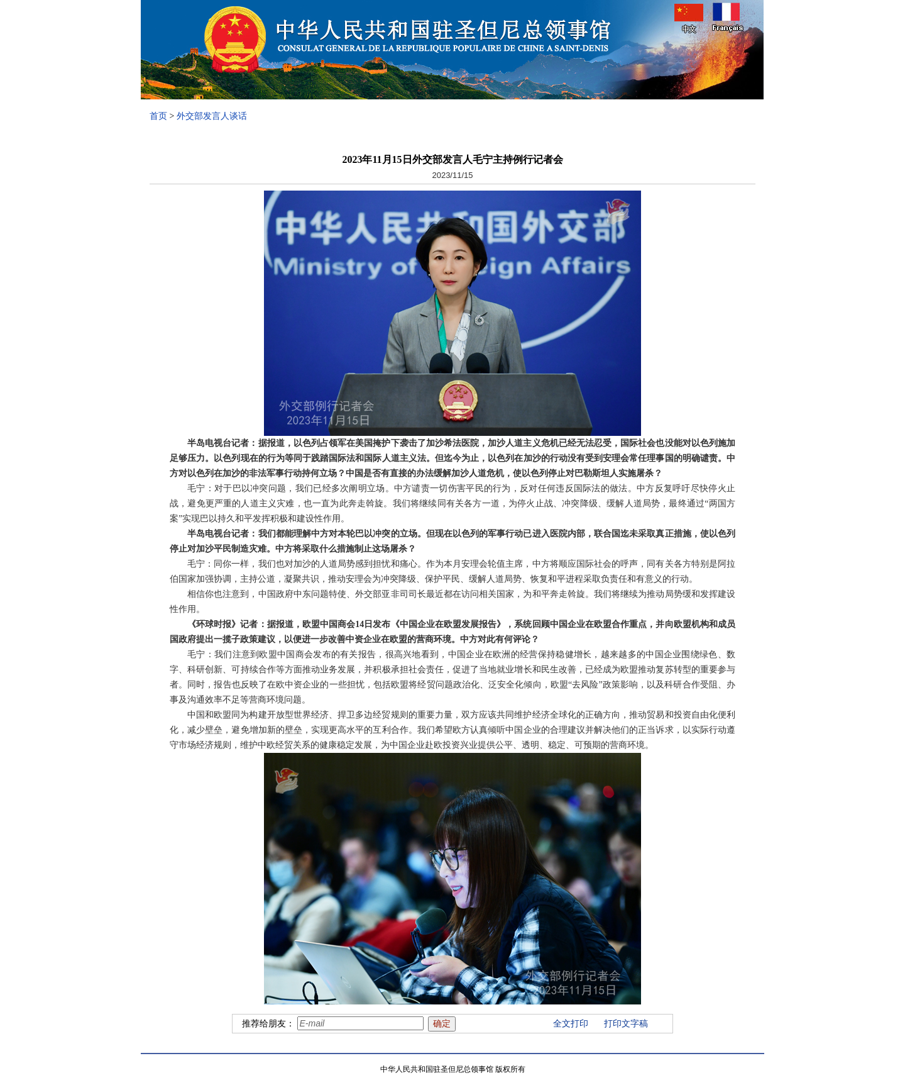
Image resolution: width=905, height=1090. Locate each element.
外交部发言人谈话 (212, 116)
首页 (158, 116)
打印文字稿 (626, 1023)
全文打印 (570, 1023)
